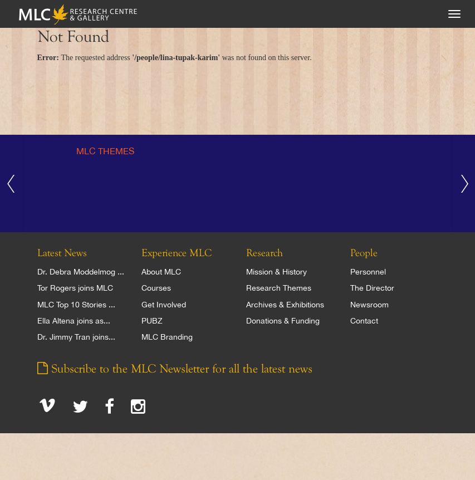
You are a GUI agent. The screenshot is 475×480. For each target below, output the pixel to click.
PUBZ (152, 320)
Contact (364, 320)
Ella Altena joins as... (73, 320)
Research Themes (278, 287)
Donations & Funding (283, 320)
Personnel (368, 271)
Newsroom (369, 304)
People (364, 253)
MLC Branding (167, 336)
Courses (156, 287)
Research (264, 253)
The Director (372, 287)
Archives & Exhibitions (285, 304)
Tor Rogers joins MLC (75, 287)
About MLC (161, 271)
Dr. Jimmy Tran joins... (76, 336)
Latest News (62, 253)
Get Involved (163, 304)
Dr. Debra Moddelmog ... (80, 271)
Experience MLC (176, 253)
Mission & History (276, 271)
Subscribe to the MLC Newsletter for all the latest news (174, 369)
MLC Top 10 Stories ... (76, 304)
